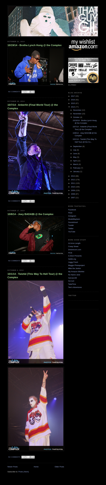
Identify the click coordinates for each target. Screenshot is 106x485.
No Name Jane (74, 275)
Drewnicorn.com (74, 250)
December (77, 110)
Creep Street (73, 246)
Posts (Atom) (23, 472)
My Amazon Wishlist (76, 272)
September (77, 146)
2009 (73, 190)
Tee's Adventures (75, 287)
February (77, 168)
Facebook (72, 210)
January (76, 171)
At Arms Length (74, 243)
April (75, 161)
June (75, 154)
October (76, 117)
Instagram (72, 216)
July (75, 150)
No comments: (15, 91)
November (77, 114)
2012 (73, 180)
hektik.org (72, 259)
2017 (73, 96)
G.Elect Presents (75, 256)
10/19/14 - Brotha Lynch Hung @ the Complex (34, 45)
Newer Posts (12, 467)
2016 (73, 100)
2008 (73, 194)
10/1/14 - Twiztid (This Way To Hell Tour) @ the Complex (34, 276)
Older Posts (59, 467)
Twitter (70, 228)
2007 (73, 198)
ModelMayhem (74, 219)
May (75, 157)
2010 (73, 187)
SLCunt (71, 281)
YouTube (71, 232)
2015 (73, 103)
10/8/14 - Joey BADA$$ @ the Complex (30, 214)
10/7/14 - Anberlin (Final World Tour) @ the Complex (32, 107)
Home (36, 467)
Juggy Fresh (73, 262)
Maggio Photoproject (76, 265)
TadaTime (72, 284)
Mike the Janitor (74, 268)
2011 (73, 183)
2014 (73, 107)
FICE (70, 253)
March (76, 164)
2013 (73, 176)
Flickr (70, 213)
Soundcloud (73, 222)
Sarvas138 (72, 278)
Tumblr (71, 225)
